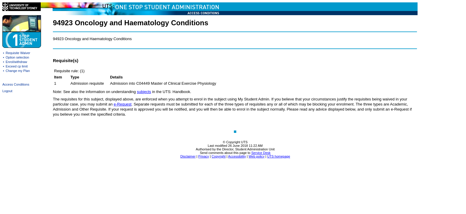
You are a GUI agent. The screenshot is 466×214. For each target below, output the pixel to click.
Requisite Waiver (18, 53)
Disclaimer (188, 156)
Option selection (17, 57)
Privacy (203, 156)
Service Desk (261, 153)
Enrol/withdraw (16, 62)
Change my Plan (18, 71)
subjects (144, 91)
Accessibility (237, 156)
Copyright (219, 156)
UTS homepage (278, 156)
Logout (7, 91)
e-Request (122, 104)
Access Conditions (15, 84)
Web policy (256, 156)
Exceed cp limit (17, 66)
